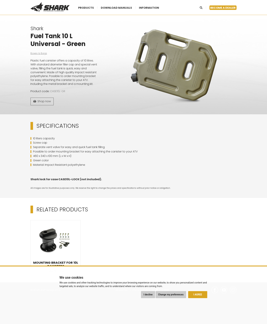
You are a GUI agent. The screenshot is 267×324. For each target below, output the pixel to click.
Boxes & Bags (38, 53)
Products (86, 8)
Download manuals (116, 8)
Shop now (42, 101)
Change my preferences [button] (171, 294)
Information (149, 8)
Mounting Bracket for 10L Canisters (55, 264)
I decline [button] (148, 294)
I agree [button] (197, 294)
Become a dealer (223, 8)
